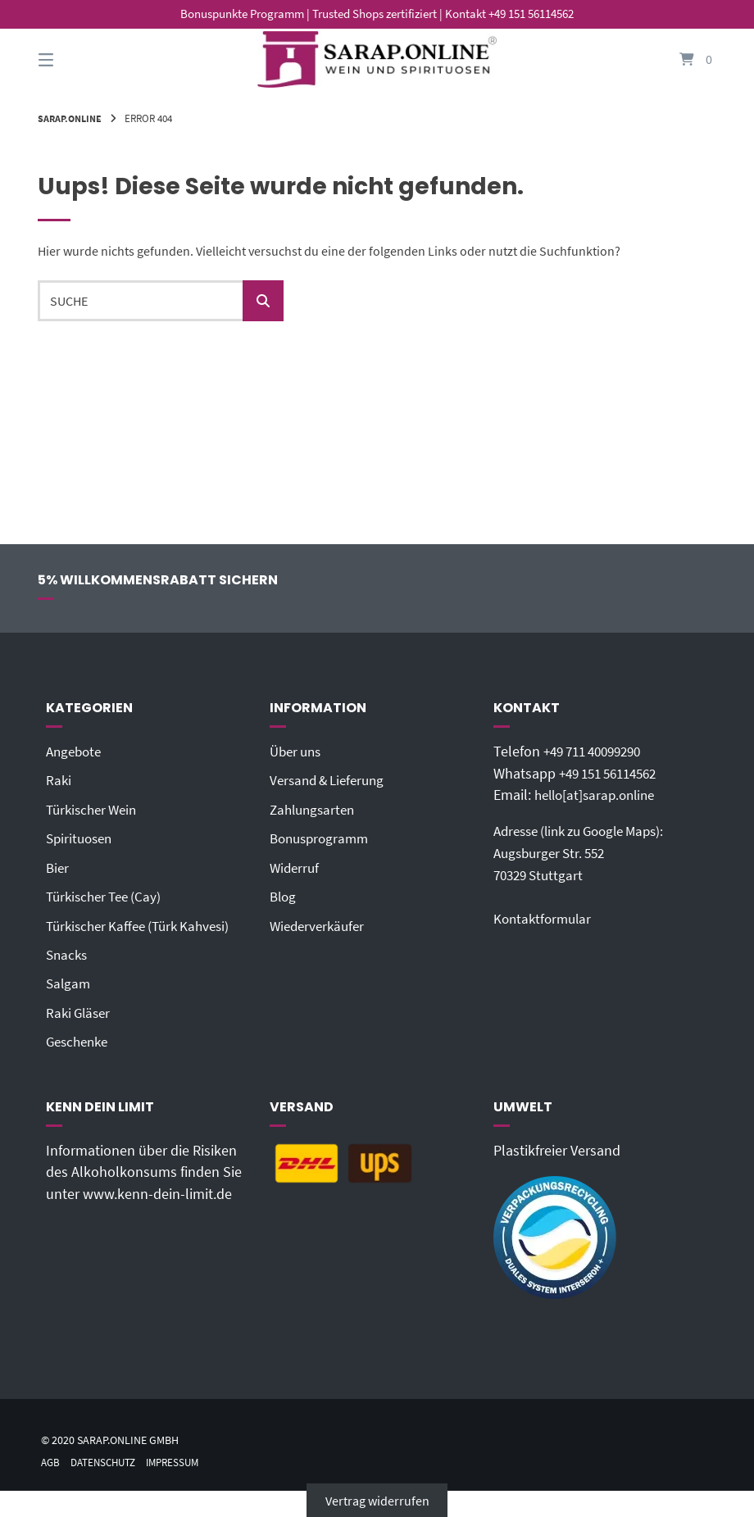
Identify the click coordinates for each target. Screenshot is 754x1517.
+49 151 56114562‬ (614, 773)
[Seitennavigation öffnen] (74, 59)
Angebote (76, 752)
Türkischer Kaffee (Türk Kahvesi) (144, 924)
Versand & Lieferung (331, 780)
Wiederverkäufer (320, 924)
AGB (51, 1460)
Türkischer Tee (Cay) (108, 896)
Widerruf (296, 867)
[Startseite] (376, 59)
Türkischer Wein (95, 809)
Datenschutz (108, 1460)
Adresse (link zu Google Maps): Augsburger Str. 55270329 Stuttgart (587, 852)
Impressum (183, 1460)
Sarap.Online (72, 118)
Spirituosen (81, 838)
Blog (284, 896)
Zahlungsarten (315, 809)
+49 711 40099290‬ (598, 752)
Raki (59, 780)
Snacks (68, 953)
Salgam (69, 982)
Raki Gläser (80, 1011)
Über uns (298, 752)
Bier (58, 867)
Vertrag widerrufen (377, 1498)
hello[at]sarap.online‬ (599, 795)
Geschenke (80, 1040)
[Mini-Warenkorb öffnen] (679, 59)
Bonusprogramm (322, 838)
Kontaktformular (545, 917)
